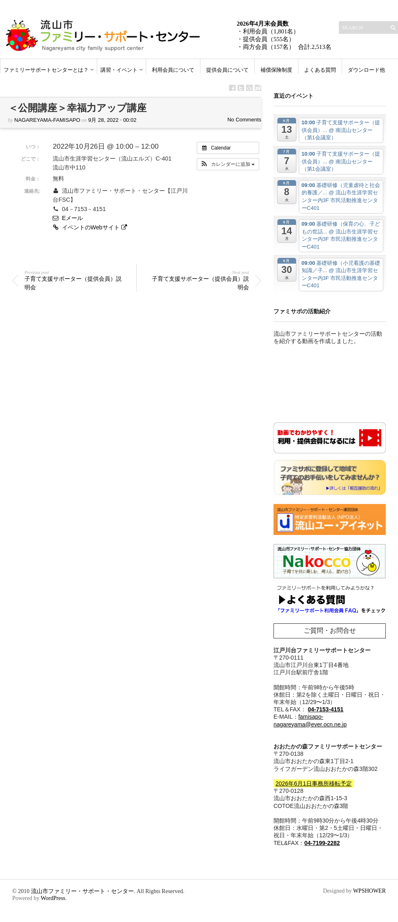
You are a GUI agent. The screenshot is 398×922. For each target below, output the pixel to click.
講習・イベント (119, 70)
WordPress (53, 898)
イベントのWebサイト (91, 227)
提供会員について (227, 70)
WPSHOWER (369, 891)
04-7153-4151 (325, 709)
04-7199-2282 (322, 843)
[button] (228, 164)
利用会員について (173, 70)
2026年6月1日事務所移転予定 (314, 783)
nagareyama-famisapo (47, 120)
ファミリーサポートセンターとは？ (46, 70)
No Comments (244, 120)
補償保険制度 (276, 70)
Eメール (68, 218)
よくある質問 (320, 70)
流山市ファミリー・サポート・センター (82, 891)
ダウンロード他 (366, 70)
